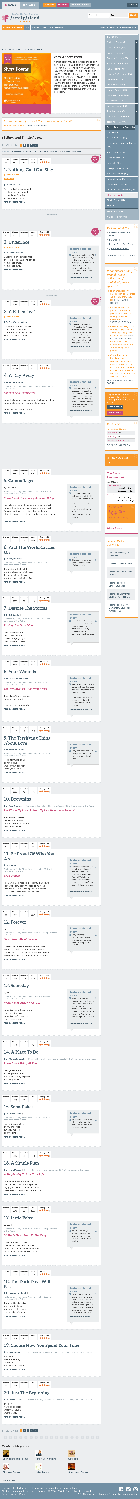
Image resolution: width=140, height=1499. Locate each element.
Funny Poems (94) (116, 69)
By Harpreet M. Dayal (15, 1293)
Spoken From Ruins (119, 249)
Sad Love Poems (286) (118, 95)
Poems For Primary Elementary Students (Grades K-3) (119, 608)
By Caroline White (13, 1400)
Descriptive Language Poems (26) (121, 145)
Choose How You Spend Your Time (45, 1345)
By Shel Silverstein (13, 253)
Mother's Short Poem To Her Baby (25, 1235)
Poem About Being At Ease (20, 1063)
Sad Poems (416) (115, 101)
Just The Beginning (30, 1392)
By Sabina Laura (12, 1114)
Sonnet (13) (112, 206)
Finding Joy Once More (18, 625)
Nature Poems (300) (117, 90)
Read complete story (80, 277)
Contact (5, 1494)
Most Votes (66, 151)
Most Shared (54, 151)
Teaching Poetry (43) (117, 122)
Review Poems (115, 413)
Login (133, 5)
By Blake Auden (12, 1352)
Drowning (21, 798)
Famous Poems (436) (117, 58)
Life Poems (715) (115, 80)
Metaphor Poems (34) (118, 168)
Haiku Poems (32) (115, 158)
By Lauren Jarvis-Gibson (16, 679)
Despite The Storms (27, 608)
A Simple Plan (25, 1163)
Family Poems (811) (116, 53)
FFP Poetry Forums (80, 5)
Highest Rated (31, 151)
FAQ (27, 28)
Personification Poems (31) (120, 179)
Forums (122, 1494)
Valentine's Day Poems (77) (120, 117)
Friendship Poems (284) (118, 64)
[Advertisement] (51, 446)
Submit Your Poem (119, 322)
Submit (49, 5)
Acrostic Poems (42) (117, 138)
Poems (10, 5)
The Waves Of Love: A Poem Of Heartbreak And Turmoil (39, 810)
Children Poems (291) (117, 42)
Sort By (5, 152)
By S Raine (10, 865)
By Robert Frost (12, 185)
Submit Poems (115, 407)
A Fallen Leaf (21, 311)
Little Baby (22, 1217)
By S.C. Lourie (11, 615)
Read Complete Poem (14, 202)
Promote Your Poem (12, 28)
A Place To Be (24, 1051)
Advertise (133, 1494)
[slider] (44, 162)
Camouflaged (21, 480)
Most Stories (76, 151)
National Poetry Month (118, 217)
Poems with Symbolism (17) (121, 190)
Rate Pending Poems (117, 445)
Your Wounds (22, 671)
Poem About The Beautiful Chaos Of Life (29, 498)
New (44, 28)
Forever (18, 921)
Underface (18, 242)
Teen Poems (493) (116, 111)
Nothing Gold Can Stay (30, 169)
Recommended (17, 151)
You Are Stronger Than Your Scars (25, 688)
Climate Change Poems (120, 564)
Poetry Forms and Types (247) (122, 127)
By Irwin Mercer (12, 1170)
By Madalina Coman (14, 750)
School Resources (116, 212)
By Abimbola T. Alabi (14, 1059)
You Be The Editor (118, 518)
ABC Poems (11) (115, 133)
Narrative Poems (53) (117, 174)
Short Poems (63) (115, 195)
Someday (20, 985)
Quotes (29, 5)
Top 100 (10, 179)
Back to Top (9, 1481)
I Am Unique (12, 875)
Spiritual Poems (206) (117, 106)
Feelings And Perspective (19, 392)
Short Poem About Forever (20, 939)
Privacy (22, 1494)
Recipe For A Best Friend (121, 244)
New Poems (43, 151)
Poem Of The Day (108, 28)
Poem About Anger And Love (22, 1002)
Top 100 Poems (56, 28)
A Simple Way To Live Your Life (24, 1174)
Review (62, 5)
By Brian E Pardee (13, 383)
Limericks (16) (114, 163)
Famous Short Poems (36, 126)
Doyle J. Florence (114, 495)
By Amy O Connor (13, 559)
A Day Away (21, 375)
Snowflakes (22, 1106)
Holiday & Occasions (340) (120, 74)
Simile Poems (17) (116, 200)
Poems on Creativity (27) (119, 184)
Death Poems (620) (116, 48)
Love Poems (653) (116, 85)
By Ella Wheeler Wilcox (15, 322)
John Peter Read (114, 485)
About (14, 1494)
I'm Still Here (115, 240)
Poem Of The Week (128, 28)
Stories (35, 28)
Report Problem (114, 528)
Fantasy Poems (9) (116, 153)
